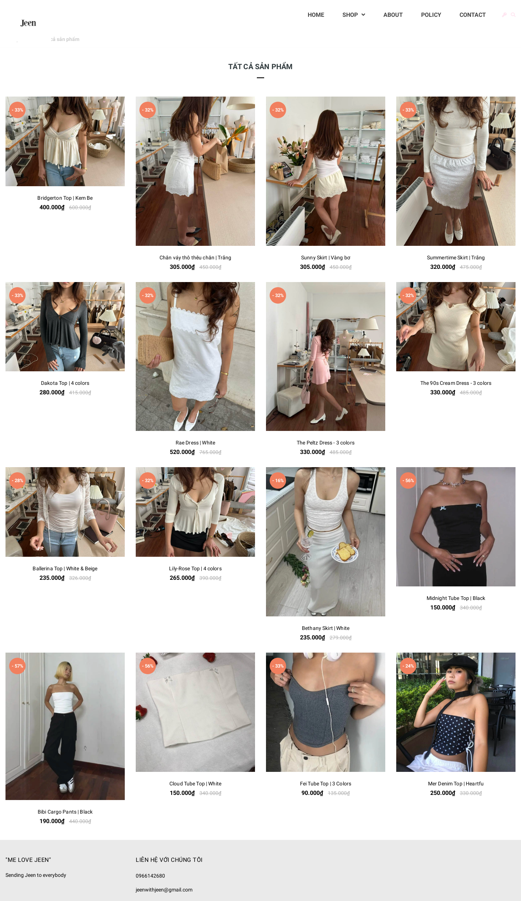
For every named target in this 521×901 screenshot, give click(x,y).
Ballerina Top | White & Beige (65, 568)
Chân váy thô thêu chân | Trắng (195, 257)
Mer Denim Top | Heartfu (456, 784)
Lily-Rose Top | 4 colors (195, 568)
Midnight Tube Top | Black (456, 598)
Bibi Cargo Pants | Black (65, 812)
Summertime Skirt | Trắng (456, 257)
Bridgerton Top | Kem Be (65, 198)
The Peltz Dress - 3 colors (326, 443)
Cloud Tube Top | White (195, 784)
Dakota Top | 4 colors (65, 383)
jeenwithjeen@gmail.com (164, 890)
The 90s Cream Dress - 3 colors (455, 383)
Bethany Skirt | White (325, 628)
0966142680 (150, 876)
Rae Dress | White (195, 443)
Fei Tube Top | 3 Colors (325, 784)
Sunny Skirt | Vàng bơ (325, 257)
